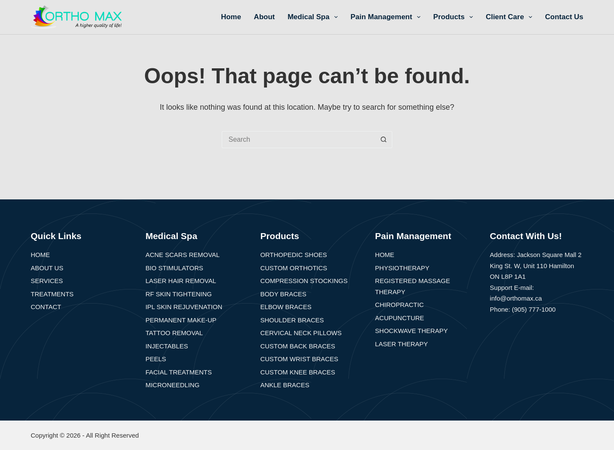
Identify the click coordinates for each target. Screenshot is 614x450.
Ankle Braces (284, 385)
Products (454, 17)
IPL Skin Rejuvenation (183, 306)
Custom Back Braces (297, 346)
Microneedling (172, 385)
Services (47, 280)
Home (231, 17)
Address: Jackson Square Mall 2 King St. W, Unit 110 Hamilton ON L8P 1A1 (536, 265)
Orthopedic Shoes (293, 254)
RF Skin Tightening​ (178, 294)
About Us (47, 268)
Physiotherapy (402, 268)
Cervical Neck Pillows (301, 332)
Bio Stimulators (174, 268)
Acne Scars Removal (182, 254)
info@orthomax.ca (516, 298)
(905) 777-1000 (534, 309)
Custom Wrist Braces (299, 358)
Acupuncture (399, 317)
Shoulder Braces (292, 320)
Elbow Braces (285, 306)
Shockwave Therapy (411, 330)
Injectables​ (166, 346)
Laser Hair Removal (180, 280)
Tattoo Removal (174, 332)
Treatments (52, 294)
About (264, 17)
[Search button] (383, 139)
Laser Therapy (401, 344)
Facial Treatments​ (178, 372)
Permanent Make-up (180, 320)
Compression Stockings (304, 280)
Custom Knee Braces (297, 372)
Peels (155, 358)
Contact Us (564, 17)
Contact (46, 306)
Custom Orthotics (293, 268)
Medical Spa (314, 17)
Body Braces (283, 294)
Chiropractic (399, 304)
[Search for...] (298, 139)
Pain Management (387, 17)
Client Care (511, 17)
